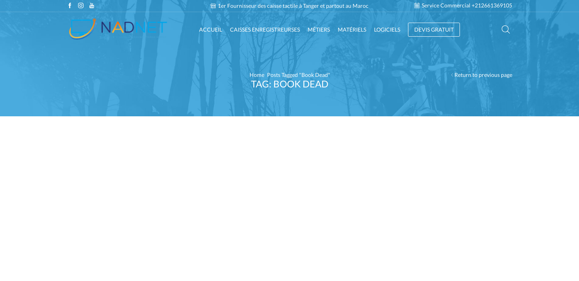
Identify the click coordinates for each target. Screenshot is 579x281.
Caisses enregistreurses (265, 29)
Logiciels (387, 29)
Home (256, 74)
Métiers (319, 29)
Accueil (210, 29)
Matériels (352, 29)
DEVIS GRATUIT (434, 29)
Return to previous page (483, 74)
